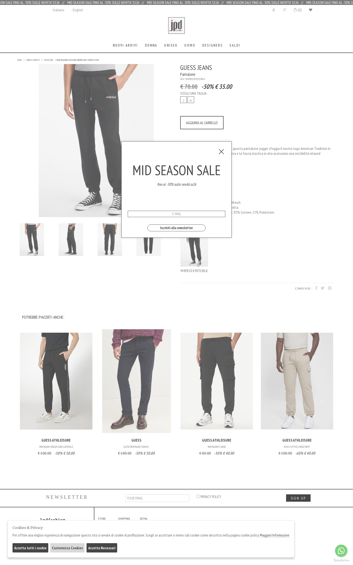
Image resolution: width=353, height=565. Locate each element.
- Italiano (57, 9)
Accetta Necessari (101, 547)
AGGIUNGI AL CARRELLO (202, 122)
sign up (298, 498)
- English (77, 9)
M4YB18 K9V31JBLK (194, 250)
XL (190, 100)
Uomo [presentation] (189, 45)
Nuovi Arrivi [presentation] (125, 45)
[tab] (125, 46)
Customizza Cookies (67, 547)
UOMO (19, 60)
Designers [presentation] (212, 45)
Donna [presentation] (151, 45)
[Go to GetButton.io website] (341, 560)
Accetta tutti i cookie (30, 547)
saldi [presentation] (234, 45)
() (297, 9)
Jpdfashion (176, 28)
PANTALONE (48, 60)
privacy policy (209, 496)
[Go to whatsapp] (341, 551)
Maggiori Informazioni (274, 535)
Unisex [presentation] (170, 45)
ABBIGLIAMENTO (33, 60)
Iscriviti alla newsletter (176, 227)
